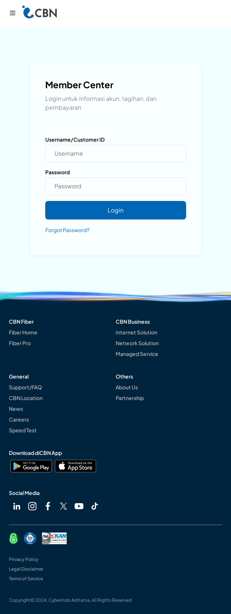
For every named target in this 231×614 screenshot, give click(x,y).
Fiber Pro (20, 343)
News (16, 408)
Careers (19, 419)
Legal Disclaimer (26, 569)
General (19, 376)
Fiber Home (23, 332)
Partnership (130, 398)
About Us (127, 387)
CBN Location (26, 398)
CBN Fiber (21, 321)
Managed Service (137, 353)
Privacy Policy (24, 559)
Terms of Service (26, 578)
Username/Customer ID (75, 139)
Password (57, 172)
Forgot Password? (67, 230)
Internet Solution (136, 332)
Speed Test (23, 430)
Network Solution (137, 343)
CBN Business (133, 321)
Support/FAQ (25, 387)
